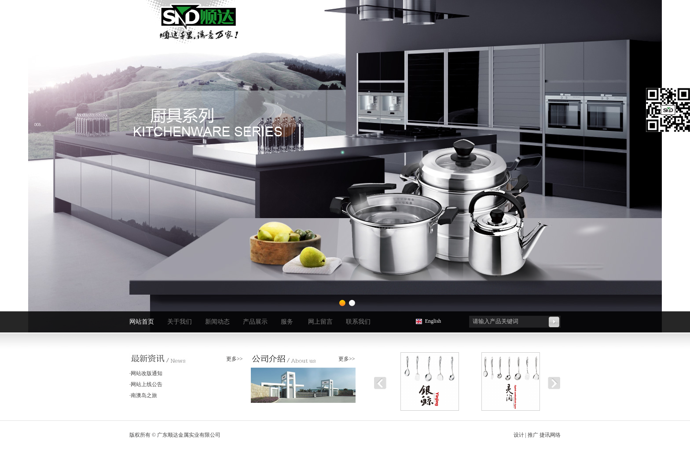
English (433, 321)
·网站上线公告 (145, 384)
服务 (287, 321)
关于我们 (179, 321)
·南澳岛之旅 (143, 395)
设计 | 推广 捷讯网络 (537, 435)
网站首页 (141, 321)
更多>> (234, 359)
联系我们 (358, 321)
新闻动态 (217, 321)
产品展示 (255, 321)
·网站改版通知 (145, 373)
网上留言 (320, 321)
